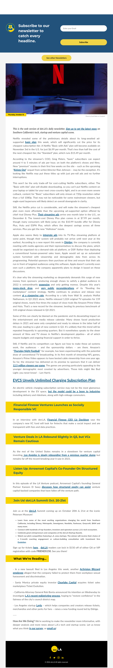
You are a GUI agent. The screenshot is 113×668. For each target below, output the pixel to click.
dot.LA (32, 510)
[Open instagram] (58, 658)
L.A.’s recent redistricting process (42, 595)
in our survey (36, 628)
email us (51, 628)
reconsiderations (65, 288)
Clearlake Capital (67, 582)
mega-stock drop (22, 288)
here (35, 547)
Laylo (39, 605)
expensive (44, 284)
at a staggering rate (33, 295)
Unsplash (102, 116)
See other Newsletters (56, 58)
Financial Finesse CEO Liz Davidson (68, 419)
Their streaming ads (48, 214)
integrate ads (50, 235)
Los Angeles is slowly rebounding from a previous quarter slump (59, 455)
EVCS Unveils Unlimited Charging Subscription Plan (54, 380)
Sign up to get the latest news (81, 128)
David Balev (94, 116)
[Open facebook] (50, 658)
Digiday (68, 242)
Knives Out (20, 169)
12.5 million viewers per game (29, 365)
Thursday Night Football (27, 350)
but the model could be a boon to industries (74, 391)
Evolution (22, 542)
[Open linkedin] (63, 658)
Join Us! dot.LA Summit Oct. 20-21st (40, 500)
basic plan (30, 142)
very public (47, 288)
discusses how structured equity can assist (66, 486)
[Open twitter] (54, 658)
